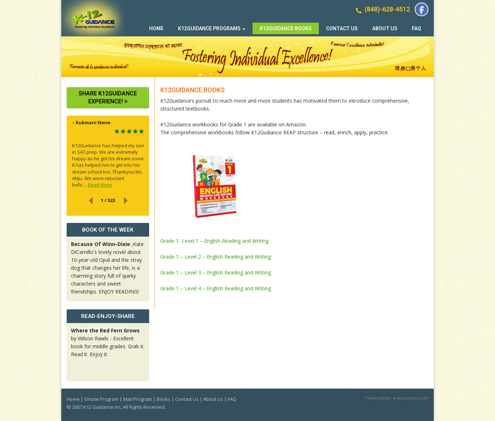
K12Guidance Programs (211, 28)
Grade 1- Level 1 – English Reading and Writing (214, 240)
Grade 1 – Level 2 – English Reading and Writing (215, 256)
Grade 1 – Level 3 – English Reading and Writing (215, 272)
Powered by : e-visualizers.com (396, 398)
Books (163, 399)
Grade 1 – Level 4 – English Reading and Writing (215, 288)
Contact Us (342, 28)
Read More (100, 185)
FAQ (416, 28)
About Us (384, 28)
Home (156, 28)
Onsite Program (101, 399)
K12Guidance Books (286, 28)
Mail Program (137, 399)
